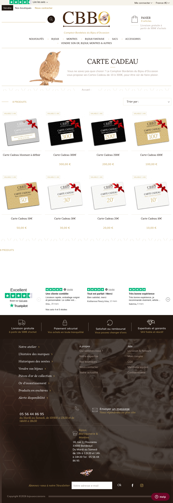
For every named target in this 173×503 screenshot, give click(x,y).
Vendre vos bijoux (32, 369)
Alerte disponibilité (33, 398)
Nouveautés (36, 38)
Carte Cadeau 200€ (108, 155)
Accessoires (133, 38)
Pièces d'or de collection (37, 376)
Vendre (7, 7)
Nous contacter (43, 7)
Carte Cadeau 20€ (108, 218)
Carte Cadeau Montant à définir (21, 155)
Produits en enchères (35, 390)
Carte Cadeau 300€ (64, 155)
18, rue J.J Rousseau (85, 442)
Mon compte (135, 356)
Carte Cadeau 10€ (151, 218)
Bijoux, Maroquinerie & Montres (88, 433)
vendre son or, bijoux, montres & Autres (86, 43)
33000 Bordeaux (83, 445)
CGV (130, 361)
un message (121, 408)
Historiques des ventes (36, 361)
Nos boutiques (23, 7)
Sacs (115, 38)
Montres (72, 38)
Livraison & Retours (139, 350)
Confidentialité (136, 372)
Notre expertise (88, 356)
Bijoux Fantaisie (94, 38)
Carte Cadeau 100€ (151, 155)
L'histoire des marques (36, 354)
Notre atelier (29, 347)
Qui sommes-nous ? (91, 350)
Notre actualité (88, 372)
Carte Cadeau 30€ (65, 218)
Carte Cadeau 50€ (21, 218)
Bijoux (55, 38)
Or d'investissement (34, 383)
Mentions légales (138, 367)
